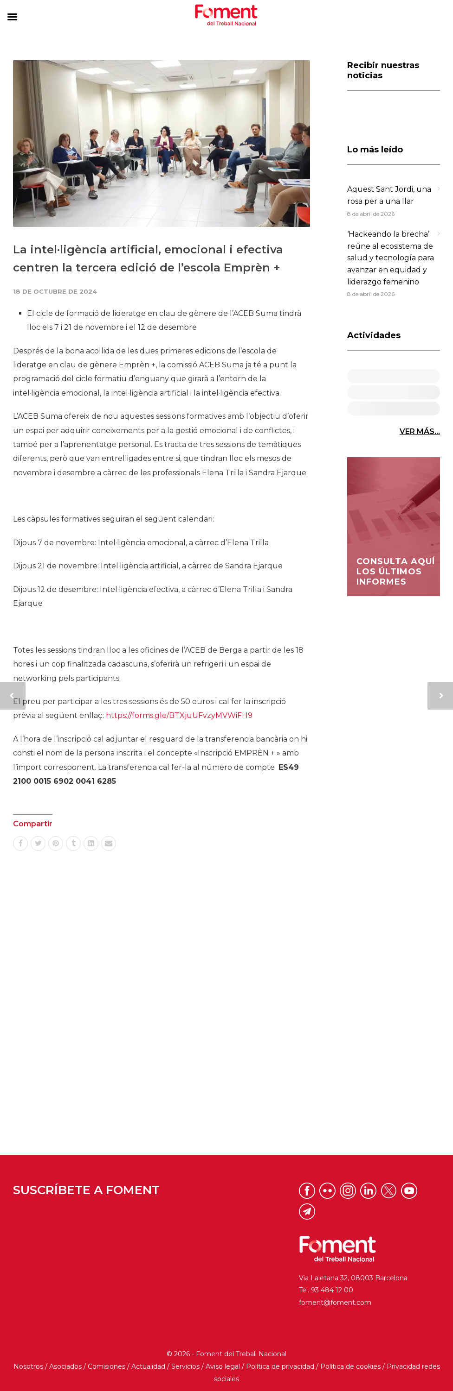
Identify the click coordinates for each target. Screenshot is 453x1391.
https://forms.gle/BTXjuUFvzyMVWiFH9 (179, 715)
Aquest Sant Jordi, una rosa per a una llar (389, 195)
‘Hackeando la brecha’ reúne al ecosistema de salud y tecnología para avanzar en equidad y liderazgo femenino (390, 258)
